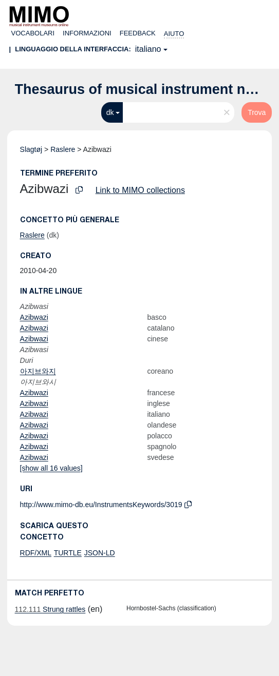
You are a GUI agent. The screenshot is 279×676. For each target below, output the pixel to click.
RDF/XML (35, 553)
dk (110, 112)
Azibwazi (34, 317)
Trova (257, 112)
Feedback (138, 33)
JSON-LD (99, 553)
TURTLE (68, 553)
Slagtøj (31, 149)
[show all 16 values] (51, 468)
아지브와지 (38, 371)
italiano (148, 49)
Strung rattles (50, 609)
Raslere (62, 149)
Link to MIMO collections (140, 190)
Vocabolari (33, 33)
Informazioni (87, 33)
